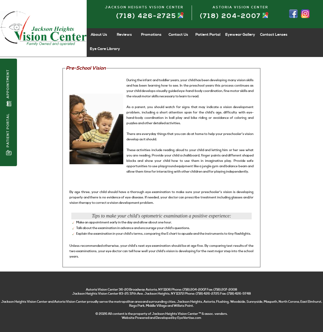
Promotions (151, 34)
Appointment (8, 87)
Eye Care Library (105, 49)
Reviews (124, 34)
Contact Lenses (273, 34)
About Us (99, 34)
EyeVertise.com (189, 318)
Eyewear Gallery (240, 34)
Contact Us (178, 34)
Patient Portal (8, 134)
